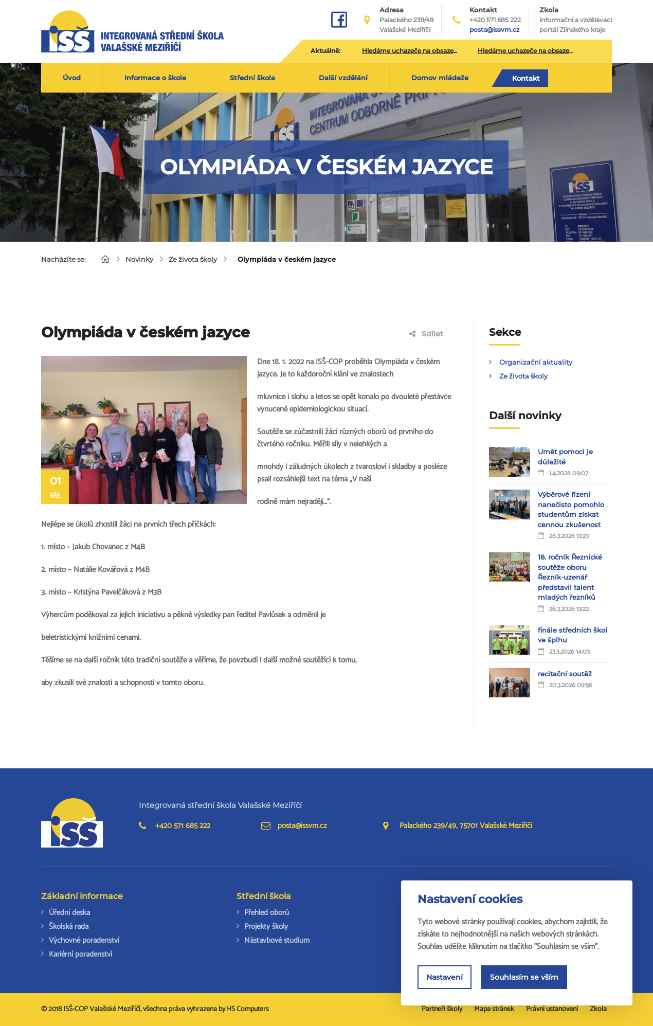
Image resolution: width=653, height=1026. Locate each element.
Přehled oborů (266, 912)
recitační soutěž (565, 674)
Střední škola (252, 78)
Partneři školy (442, 1009)
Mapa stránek (494, 1009)
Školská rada (68, 926)
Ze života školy (193, 259)
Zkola (575, 20)
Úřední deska (69, 912)
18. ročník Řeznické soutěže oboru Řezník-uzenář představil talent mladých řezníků (570, 577)
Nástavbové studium (277, 940)
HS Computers (248, 1009)
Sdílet (426, 333)
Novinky (139, 259)
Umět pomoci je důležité (565, 456)
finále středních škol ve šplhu (572, 635)
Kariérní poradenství (80, 954)
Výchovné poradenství (84, 940)
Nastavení (444, 977)
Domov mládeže (439, 78)
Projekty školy (266, 926)
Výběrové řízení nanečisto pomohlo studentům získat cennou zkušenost (571, 509)
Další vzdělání (343, 78)
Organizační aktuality (535, 362)
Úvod (72, 78)
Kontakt (526, 78)
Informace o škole (155, 78)
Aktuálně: (325, 51)
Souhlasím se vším (524, 977)
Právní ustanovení (552, 1009)
